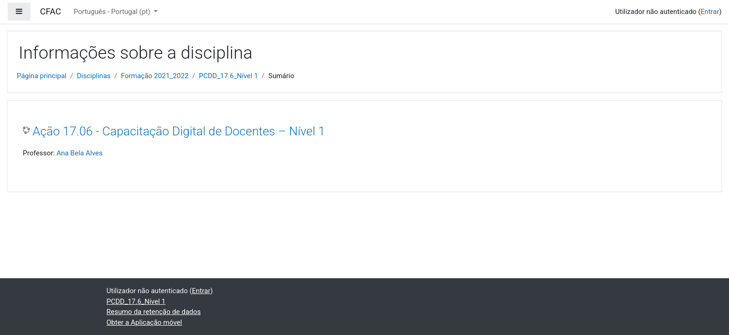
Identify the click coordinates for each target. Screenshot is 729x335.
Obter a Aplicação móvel (144, 322)
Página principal (41, 76)
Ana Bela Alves (79, 153)
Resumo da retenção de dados (153, 312)
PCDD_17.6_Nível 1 (228, 76)
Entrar (710, 11)
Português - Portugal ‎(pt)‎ (113, 11)
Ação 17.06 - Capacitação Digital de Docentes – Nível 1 (179, 131)
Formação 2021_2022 (155, 76)
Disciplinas (94, 76)
